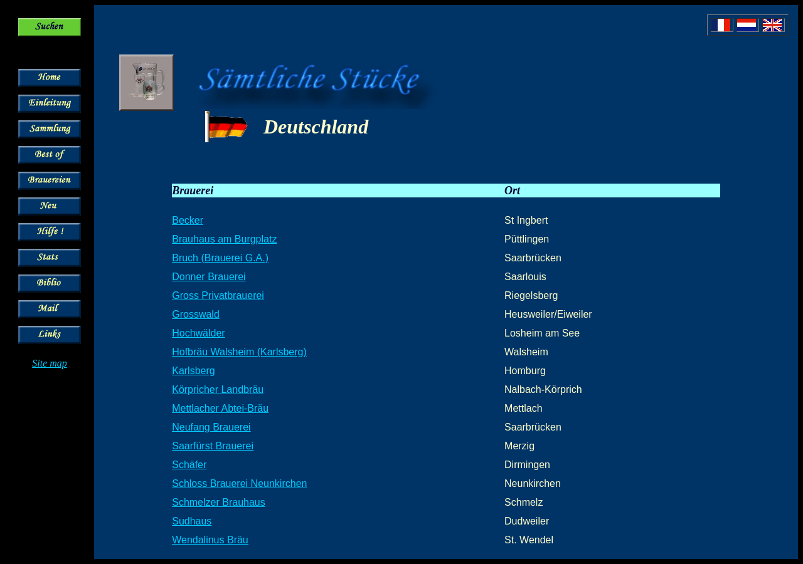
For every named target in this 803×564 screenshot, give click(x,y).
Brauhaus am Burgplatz (224, 239)
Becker (187, 220)
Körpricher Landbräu (217, 389)
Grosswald (196, 314)
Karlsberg (193, 370)
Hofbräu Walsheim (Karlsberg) (239, 352)
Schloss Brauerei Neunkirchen (239, 483)
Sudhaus (191, 521)
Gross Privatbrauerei (218, 295)
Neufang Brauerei (211, 427)
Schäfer (189, 464)
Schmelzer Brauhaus (218, 502)
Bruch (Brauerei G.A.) (220, 258)
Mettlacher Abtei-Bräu (220, 408)
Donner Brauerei (208, 276)
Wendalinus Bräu (210, 540)
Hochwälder (198, 333)
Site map (49, 363)
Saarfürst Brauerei (212, 446)
